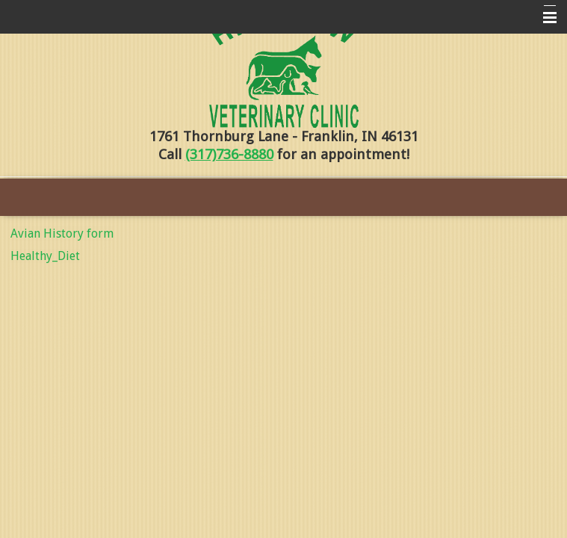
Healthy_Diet (45, 256)
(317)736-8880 (229, 154)
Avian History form (62, 233)
